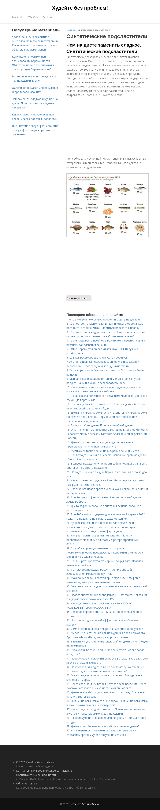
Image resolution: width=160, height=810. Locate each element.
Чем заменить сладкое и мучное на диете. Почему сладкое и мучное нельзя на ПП (35, 103)
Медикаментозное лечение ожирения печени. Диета (105, 451)
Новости (33, 16)
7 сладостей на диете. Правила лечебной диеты (102, 425)
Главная (17, 16)
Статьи (48, 16)
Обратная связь (26, 783)
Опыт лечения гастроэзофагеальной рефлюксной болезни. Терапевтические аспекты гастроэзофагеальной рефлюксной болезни (107, 434)
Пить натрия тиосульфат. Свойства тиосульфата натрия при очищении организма (35, 130)
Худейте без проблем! (80, 8)
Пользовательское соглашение (51, 770)
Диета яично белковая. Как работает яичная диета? (105, 726)
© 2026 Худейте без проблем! (35, 762)
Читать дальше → (79, 298)
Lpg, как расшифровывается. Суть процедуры (98, 357)
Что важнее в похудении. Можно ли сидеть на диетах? (104, 319)
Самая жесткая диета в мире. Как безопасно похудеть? (107, 629)
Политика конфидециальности (36, 775)
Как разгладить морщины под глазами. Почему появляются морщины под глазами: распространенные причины (102, 540)
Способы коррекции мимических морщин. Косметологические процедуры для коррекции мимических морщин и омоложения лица (104, 552)
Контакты (22, 770)
